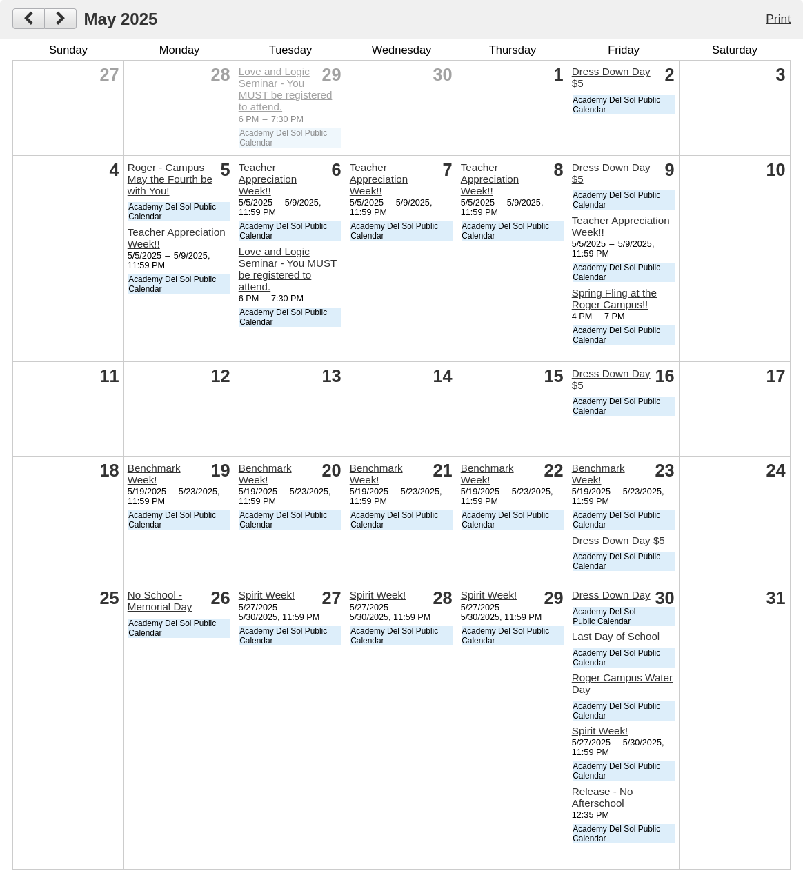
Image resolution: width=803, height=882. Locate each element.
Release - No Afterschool (602, 797)
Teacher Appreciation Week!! (268, 179)
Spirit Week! (267, 595)
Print (778, 19)
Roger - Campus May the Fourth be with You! (170, 179)
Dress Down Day (611, 595)
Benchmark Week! (154, 473)
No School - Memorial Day (160, 600)
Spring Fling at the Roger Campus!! (614, 298)
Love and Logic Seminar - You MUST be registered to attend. (286, 89)
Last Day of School (616, 636)
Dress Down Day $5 (618, 540)
